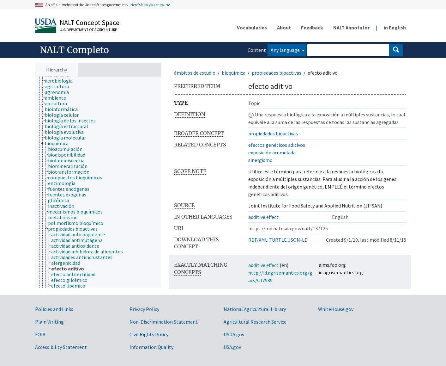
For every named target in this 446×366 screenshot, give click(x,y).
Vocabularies (252, 27)
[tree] (98, 182)
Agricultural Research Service (255, 322)
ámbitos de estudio (194, 73)
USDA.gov (234, 334)
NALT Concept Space (89, 22)
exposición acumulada (272, 152)
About (284, 27)
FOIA (40, 334)
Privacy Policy (144, 309)
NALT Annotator (351, 27)
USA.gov (232, 347)
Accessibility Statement (61, 347)
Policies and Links (54, 309)
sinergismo (260, 160)
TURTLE (278, 240)
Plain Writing (49, 322)
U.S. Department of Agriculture (88, 29)
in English (395, 27)
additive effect (263, 217)
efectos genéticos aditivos (276, 145)
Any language (286, 50)
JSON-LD (298, 240)
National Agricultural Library (255, 309)
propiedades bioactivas (276, 73)
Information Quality (151, 347)
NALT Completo (74, 50)
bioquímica (233, 73)
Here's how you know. (147, 4)
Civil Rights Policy (149, 334)
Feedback (312, 27)
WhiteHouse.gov (335, 309)
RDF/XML (258, 240)
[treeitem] (61, 81)
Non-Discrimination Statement (164, 322)
